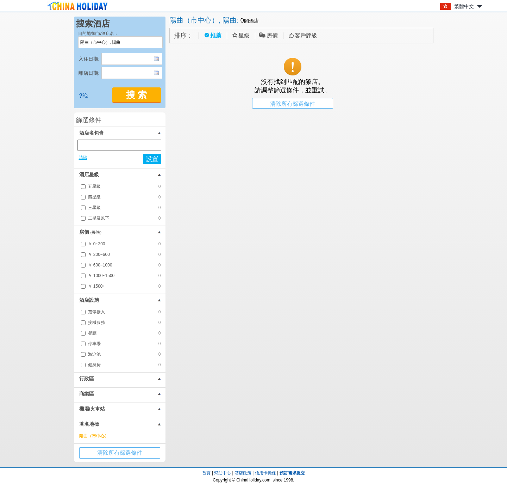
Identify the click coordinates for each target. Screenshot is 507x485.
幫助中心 (222, 473)
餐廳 (124, 333)
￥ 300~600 (124, 254)
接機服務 (124, 322)
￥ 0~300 (124, 244)
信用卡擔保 (265, 473)
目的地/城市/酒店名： (98, 33)
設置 (152, 158)
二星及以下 (124, 218)
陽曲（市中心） (94, 436)
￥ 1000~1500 (124, 275)
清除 (83, 157)
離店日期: (89, 73)
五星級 (124, 186)
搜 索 (136, 95)
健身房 (124, 365)
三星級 (124, 207)
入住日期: (89, 59)
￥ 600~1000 (124, 265)
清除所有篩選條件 (119, 453)
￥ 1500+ (124, 286)
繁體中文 (464, 6)
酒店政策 (242, 473)
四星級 (124, 197)
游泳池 (124, 354)
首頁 (206, 473)
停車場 (124, 343)
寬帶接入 (124, 312)
